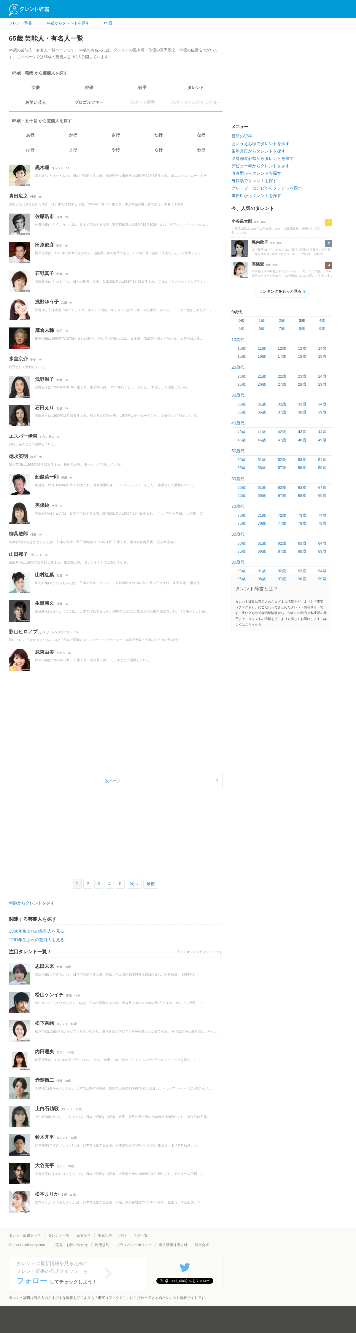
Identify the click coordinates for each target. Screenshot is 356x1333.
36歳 (262, 412)
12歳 (282, 348)
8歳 (302, 328)
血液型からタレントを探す (256, 173)
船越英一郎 (47, 476)
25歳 (241, 384)
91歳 (262, 571)
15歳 (241, 356)
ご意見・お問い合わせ (70, 1245)
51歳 (262, 459)
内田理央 (44, 1051)
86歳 (262, 551)
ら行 (158, 149)
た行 (158, 135)
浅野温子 (44, 379)
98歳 (302, 579)
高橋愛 (258, 264)
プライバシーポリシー (134, 1245)
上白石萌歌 (47, 1108)
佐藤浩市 (44, 216)
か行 (73, 135)
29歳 (322, 384)
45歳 (241, 440)
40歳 (241, 432)
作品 (122, 1235)
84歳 (322, 543)
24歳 (322, 376)
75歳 (241, 523)
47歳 (282, 440)
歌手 (142, 87)
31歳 (262, 404)
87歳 (282, 551)
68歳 (302, 495)
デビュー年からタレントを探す (260, 165)
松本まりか (47, 1194)
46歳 (262, 440)
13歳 (302, 348)
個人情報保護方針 (173, 1245)
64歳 (322, 487)
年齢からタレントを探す (32, 903)
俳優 (89, 87)
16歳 (262, 356)
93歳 (302, 571)
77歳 (282, 523)
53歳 (302, 459)
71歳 (262, 515)
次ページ (112, 781)
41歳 (262, 432)
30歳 (241, 404)
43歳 (302, 432)
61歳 (262, 487)
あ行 (30, 135)
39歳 (322, 412)
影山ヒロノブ (23, 631)
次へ (134, 883)
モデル (60, 652)
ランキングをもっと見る (280, 291)
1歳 (262, 320)
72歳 (282, 515)
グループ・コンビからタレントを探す (266, 188)
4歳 (322, 320)
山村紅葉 (44, 574)
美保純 (42, 505)
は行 (30, 149)
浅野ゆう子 (47, 301)
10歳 (241, 348)
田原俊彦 (44, 244)
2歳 (282, 320)
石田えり (44, 407)
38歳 (302, 412)
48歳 (302, 440)
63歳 (302, 487)
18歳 (302, 356)
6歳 (262, 328)
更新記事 (105, 1235)
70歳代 (237, 506)
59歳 (322, 467)
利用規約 (102, 1245)
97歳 (282, 579)
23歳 (302, 376)
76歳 (262, 523)
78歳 (302, 523)
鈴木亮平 (44, 1137)
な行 (201, 135)
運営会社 (202, 1245)
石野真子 (44, 273)
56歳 (262, 467)
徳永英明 (18, 456)
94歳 (322, 571)
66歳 (262, 495)
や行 (116, 149)
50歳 (241, 459)
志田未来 (44, 966)
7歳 (282, 328)
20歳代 (237, 367)
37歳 (282, 412)
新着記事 (84, 1235)
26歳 (262, 384)
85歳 (241, 551)
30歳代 (237, 395)
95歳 (241, 579)
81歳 (262, 543)
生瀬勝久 (44, 603)
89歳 (322, 551)
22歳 (282, 376)
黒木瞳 (42, 167)
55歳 (241, 467)
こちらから (253, 624)
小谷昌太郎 (241, 221)
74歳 (322, 515)
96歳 (262, 579)
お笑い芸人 (35, 102)
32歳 (282, 404)
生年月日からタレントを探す (258, 151)
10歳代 (237, 339)
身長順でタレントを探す (254, 180)
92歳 (282, 571)
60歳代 (237, 478)
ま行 (73, 149)
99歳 (322, 579)
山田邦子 (18, 554)
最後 (151, 883)
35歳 (241, 412)
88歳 (302, 551)
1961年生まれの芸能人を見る (36, 939)
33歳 (302, 404)
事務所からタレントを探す (256, 195)
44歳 (322, 432)
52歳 (282, 459)
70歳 (241, 515)
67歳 (282, 495)
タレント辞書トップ (25, 1235)
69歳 (322, 495)
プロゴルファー (89, 102)
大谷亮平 (44, 1165)
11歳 (262, 348)
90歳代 (237, 562)
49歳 (322, 440)
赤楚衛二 (44, 1080)
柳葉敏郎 (18, 533)
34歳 (322, 404)
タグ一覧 (141, 1235)
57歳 (282, 467)
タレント (195, 87)
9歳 (322, 328)
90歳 (241, 571)
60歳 (241, 487)
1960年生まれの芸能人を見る (36, 931)
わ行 (201, 149)
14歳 (322, 348)
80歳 (241, 543)
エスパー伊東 (23, 436)
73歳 (302, 515)
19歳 (322, 356)
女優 (35, 87)
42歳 (282, 432)
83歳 (302, 543)
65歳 (241, 495)
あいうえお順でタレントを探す (260, 143)
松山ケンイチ (49, 994)
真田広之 (18, 195)
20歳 (241, 376)
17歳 (282, 356)
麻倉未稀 (44, 330)
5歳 (241, 328)
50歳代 (237, 450)
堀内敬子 (260, 242)
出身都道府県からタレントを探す (262, 158)
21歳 (262, 376)
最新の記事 (241, 136)
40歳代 (237, 423)
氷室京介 (18, 358)
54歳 (322, 459)
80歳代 (237, 534)
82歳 (282, 543)
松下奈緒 (44, 1023)
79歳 (322, 523)
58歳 (302, 467)
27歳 (282, 384)
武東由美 (44, 652)
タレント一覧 (58, 1235)
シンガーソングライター (56, 632)
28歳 (302, 384)
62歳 (282, 487)
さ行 (116, 135)
